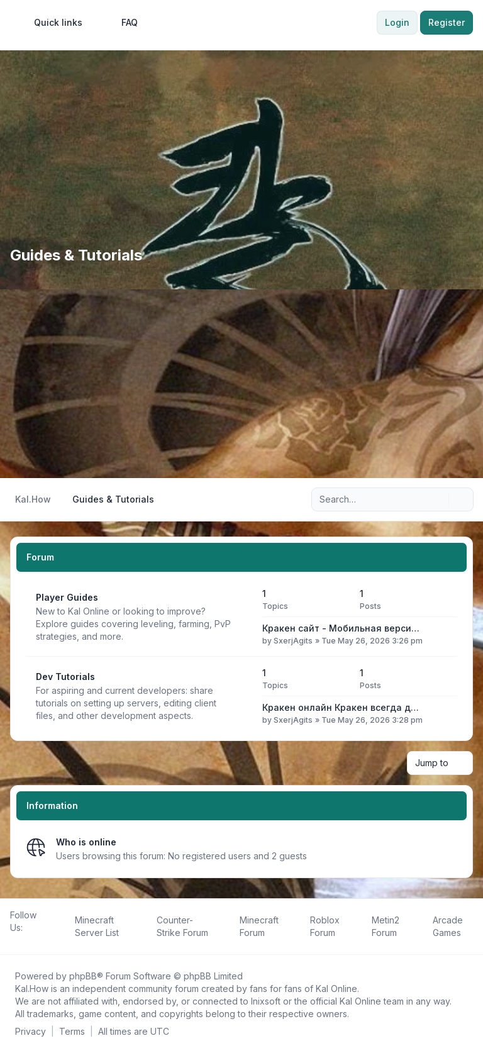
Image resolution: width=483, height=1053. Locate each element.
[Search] (437, 499)
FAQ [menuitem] (121, 22)
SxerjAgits (293, 640)
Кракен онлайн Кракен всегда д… (340, 707)
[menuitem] (52, 22)
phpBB (83, 976)
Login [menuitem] (397, 22)
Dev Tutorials (65, 676)
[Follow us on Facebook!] (12, 941)
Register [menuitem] (446, 22)
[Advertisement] (241, 384)
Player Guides (67, 597)
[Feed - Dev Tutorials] (241, 696)
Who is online (86, 842)
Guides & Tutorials (76, 255)
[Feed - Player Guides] (241, 617)
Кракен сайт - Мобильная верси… (340, 628)
